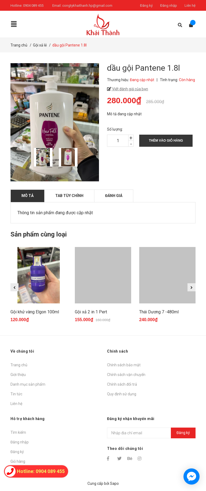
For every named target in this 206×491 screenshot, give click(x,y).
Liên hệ (190, 5)
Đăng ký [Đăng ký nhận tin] (183, 433)
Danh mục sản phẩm (27, 384)
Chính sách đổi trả (122, 384)
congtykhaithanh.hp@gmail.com (87, 5)
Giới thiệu (18, 374)
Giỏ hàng (17, 461)
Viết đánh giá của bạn (129, 89)
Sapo (114, 483)
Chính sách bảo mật (124, 365)
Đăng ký (146, 5)
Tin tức (16, 394)
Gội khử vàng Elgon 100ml (34, 311)
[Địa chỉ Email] (151, 433)
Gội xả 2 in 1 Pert (91, 311)
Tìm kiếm (18, 432)
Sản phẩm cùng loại (38, 234)
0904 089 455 (33, 5)
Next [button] (191, 287)
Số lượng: (115, 129)
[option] (43, 157)
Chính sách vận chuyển (126, 374)
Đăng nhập (168, 5)
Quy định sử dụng (121, 394)
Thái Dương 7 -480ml (159, 311)
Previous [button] (14, 287)
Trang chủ (18, 365)
